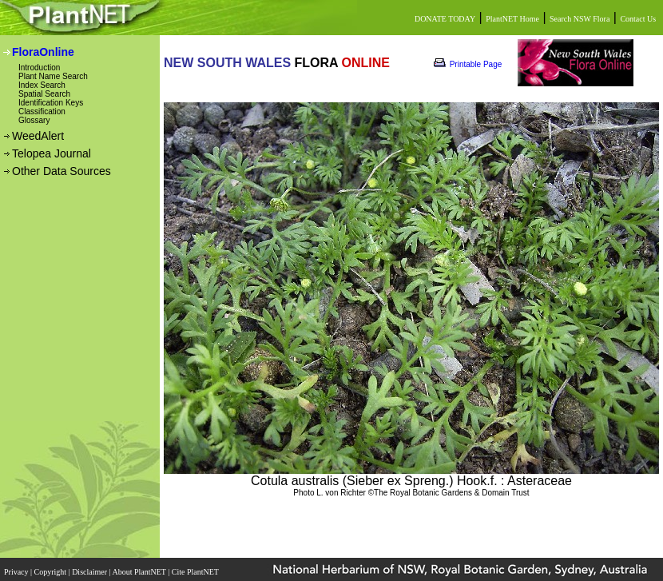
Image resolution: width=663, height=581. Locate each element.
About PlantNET (140, 571)
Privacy (17, 571)
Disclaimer (90, 571)
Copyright (51, 571)
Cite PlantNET (196, 571)
